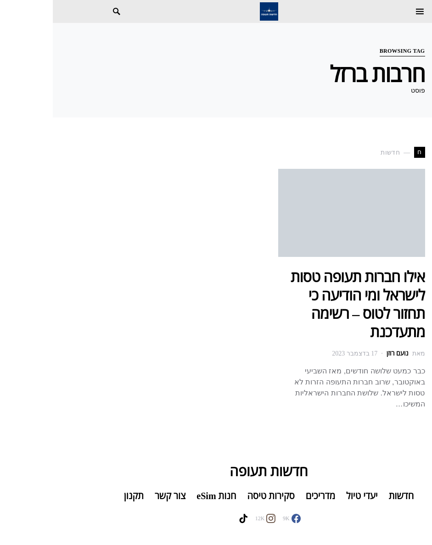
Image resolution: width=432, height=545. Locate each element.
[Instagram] (212, 518)
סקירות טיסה (217, 496)
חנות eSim (163, 496)
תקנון (81, 496)
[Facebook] (239, 518)
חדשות (348, 496)
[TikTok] (190, 518)
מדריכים (267, 496)
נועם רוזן (345, 353)
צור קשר (117, 496)
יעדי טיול (309, 496)
